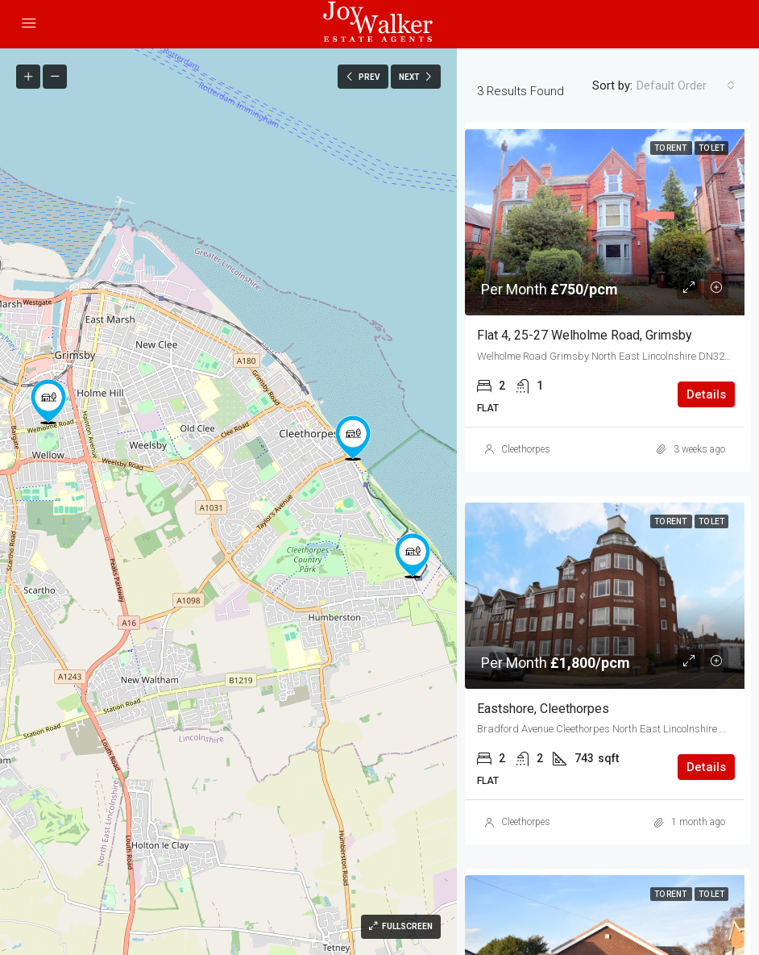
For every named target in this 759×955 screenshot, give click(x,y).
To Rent (671, 148)
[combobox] (685, 85)
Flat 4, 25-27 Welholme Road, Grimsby (584, 335)
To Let (711, 148)
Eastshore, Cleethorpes (543, 708)
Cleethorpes (525, 449)
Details (706, 394)
